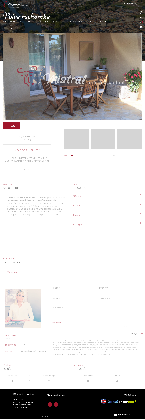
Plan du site (61, 416)
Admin (80, 416)
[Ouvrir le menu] (141, 4)
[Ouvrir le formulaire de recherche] (129, 3)
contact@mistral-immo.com (33, 351)
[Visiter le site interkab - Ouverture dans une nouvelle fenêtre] (103, 402)
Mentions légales (72, 416)
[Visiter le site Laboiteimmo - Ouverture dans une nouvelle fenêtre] (123, 415)
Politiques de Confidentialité (79, 354)
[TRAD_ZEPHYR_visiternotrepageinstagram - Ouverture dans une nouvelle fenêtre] (55, 405)
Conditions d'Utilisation (95, 354)
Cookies (103, 416)
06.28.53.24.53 (27, 344)
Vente (36, 21)
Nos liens (86, 416)
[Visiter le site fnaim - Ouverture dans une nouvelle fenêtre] (113, 402)
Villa (55, 21)
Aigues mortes (45, 21)
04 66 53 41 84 (18, 400)
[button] (72, 155)
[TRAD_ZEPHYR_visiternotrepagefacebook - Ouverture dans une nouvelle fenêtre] (49, 405)
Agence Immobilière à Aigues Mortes (17, 21)
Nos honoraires (52, 416)
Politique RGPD (95, 416)
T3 (59, 21)
